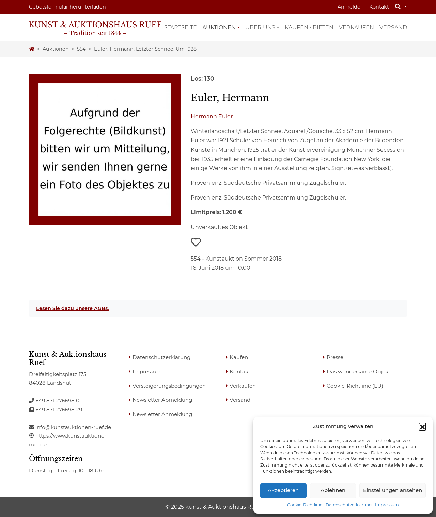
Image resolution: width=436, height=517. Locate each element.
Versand (393, 27)
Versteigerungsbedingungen (169, 386)
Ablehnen (333, 490)
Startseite (180, 27)
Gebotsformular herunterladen (67, 7)
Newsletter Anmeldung (162, 414)
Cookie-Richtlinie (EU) (355, 386)
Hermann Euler (212, 116)
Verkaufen (356, 27)
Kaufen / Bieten (309, 27)
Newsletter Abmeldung (162, 400)
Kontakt (379, 7)
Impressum (387, 504)
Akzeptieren (283, 490)
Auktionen (219, 27)
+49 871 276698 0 (54, 400)
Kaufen (239, 357)
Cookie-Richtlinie (304, 504)
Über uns (260, 27)
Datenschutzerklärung (349, 504)
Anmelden (351, 7)
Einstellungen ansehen (392, 490)
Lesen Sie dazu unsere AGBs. (72, 308)
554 (81, 49)
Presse (335, 357)
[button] (422, 426)
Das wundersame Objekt (358, 371)
